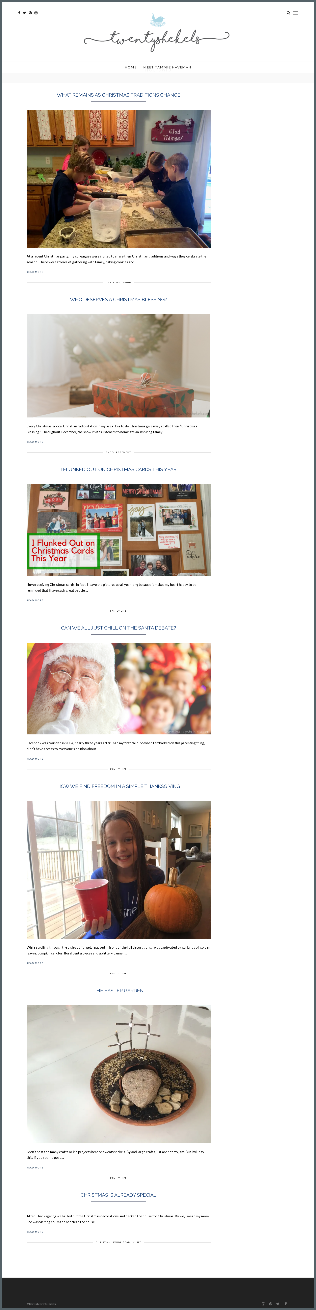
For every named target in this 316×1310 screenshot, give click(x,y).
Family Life (118, 610)
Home (131, 67)
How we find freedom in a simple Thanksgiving (118, 786)
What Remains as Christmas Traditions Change (118, 95)
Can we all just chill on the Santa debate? (118, 628)
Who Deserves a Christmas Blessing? (118, 299)
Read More (35, 272)
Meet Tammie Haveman (167, 67)
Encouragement (118, 452)
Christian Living (118, 282)
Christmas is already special (118, 1195)
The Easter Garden (118, 991)
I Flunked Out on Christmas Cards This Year (119, 469)
